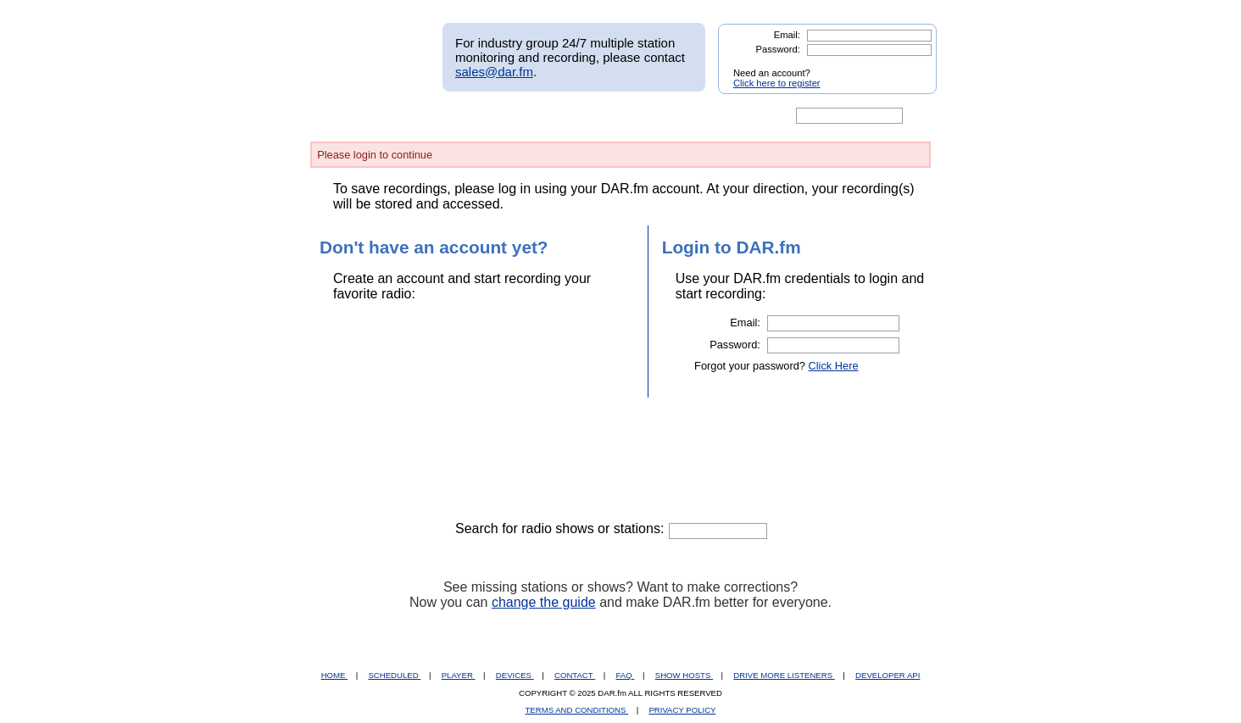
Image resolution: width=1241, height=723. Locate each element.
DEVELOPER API (887, 675)
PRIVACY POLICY (681, 710)
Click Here (834, 365)
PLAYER (459, 675)
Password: (778, 49)
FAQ (625, 675)
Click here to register (777, 83)
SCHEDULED (394, 675)
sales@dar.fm (494, 71)
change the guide (544, 602)
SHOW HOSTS (684, 675)
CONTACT (574, 675)
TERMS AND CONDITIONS (577, 710)
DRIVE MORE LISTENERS (783, 675)
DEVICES (515, 675)
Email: (787, 35)
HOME (334, 675)
